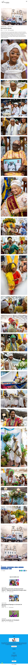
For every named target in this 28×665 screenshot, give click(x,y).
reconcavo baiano (21, 567)
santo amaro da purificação (4, 568)
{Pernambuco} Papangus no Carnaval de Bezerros (12, 605)
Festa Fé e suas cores (10, 26)
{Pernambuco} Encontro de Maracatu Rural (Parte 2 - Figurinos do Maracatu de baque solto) (14, 589)
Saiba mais (14, 646)
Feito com (14, 664)
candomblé (16, 567)
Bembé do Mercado (3, 567)
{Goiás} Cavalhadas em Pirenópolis (10, 620)
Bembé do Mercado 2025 (10, 567)
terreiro (10, 568)
